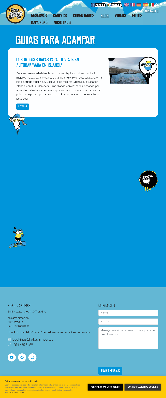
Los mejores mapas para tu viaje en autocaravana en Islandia (47, 62)
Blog (105, 15)
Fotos (137, 15)
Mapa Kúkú (39, 22)
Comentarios (83, 15)
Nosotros (62, 22)
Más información (16, 393)
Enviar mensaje (110, 371)
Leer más (22, 106)
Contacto (151, 11)
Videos (120, 15)
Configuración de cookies (143, 387)
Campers (60, 15)
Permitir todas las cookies (105, 387)
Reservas (39, 15)
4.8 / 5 (99, 5)
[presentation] (123, 358)
